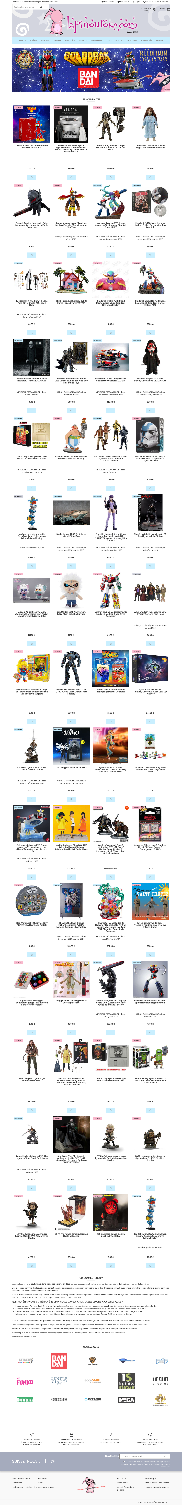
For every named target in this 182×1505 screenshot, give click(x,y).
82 (71, 713)
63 (31, 324)
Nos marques (91, 1346)
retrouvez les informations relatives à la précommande (150, 1439)
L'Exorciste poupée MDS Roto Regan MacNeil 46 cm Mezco (150, 147)
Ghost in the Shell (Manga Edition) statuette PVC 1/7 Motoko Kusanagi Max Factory (71, 925)
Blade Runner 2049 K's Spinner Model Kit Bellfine (71, 535)
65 (110, 557)
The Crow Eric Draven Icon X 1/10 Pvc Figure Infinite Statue (150, 535)
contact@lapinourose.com (59, 1332)
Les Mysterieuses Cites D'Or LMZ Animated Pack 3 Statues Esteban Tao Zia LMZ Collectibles (71, 847)
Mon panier (123, 1483)
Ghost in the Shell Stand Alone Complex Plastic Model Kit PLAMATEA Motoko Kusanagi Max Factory (111, 537)
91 (32, 402)
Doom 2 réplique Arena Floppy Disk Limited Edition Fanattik (111, 1080)
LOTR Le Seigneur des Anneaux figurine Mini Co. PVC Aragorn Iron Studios (31, 1236)
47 (110, 1179)
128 (150, 1257)
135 (31, 635)
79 (150, 479)
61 (32, 246)
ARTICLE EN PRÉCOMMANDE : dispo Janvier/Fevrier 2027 (31, 315)
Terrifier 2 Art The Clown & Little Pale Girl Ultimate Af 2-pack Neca (32, 303)
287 (111, 1024)
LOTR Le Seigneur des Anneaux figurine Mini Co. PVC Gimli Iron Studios (150, 1158)
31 (111, 324)
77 (150, 1024)
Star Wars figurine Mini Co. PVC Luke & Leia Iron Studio (32, 769)
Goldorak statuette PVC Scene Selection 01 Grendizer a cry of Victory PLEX (150, 303)
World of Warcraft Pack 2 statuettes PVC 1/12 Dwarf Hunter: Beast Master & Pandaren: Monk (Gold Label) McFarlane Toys (110, 849)
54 (71, 402)
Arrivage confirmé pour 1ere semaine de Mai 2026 (150, 626)
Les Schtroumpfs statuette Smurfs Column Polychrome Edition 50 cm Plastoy (32, 536)
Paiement (17, 1483)
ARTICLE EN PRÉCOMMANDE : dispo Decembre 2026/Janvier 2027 (150, 238)
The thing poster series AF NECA (71, 768)
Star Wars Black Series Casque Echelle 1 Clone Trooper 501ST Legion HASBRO (150, 459)
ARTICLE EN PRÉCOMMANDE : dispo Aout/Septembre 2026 (31, 471)
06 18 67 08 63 (95, 1332)
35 (114, 868)
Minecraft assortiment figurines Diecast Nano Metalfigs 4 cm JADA (150, 770)
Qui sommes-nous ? (91, 1278)
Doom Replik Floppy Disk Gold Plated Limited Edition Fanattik (32, 458)
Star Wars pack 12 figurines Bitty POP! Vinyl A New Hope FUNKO (32, 924)
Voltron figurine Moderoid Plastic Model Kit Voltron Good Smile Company (111, 614)
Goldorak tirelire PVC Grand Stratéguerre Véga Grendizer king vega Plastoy (110, 303)
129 (31, 557)
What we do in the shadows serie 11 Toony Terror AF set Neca (150, 613)
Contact (122, 1478)
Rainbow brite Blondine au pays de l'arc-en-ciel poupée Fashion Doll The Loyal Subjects (32, 692)
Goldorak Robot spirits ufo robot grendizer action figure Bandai (150, 1002)
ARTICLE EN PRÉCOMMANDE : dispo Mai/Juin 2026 (31, 860)
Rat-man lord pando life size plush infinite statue (111, 1235)
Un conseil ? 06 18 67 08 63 (110, 1438)
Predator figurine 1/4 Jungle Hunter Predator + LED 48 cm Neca (110, 148)
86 (71, 246)
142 (111, 168)
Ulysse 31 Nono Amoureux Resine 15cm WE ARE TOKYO (32, 147)
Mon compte (107, 2)
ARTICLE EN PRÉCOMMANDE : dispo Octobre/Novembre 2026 (110, 549)
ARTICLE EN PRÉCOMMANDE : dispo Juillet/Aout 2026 (71, 393)
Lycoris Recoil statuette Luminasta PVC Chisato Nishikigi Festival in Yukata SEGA (110, 770)
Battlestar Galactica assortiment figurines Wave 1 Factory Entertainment (110, 459)
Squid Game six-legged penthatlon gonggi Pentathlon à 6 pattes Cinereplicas (32, 1003)
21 (71, 635)
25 (110, 713)
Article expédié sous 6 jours (32, 547)
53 (110, 246)
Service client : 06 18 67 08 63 (155, 2)
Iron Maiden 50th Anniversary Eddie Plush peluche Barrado (71, 613)
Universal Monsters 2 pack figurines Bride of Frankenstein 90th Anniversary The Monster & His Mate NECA (71, 149)
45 (71, 557)
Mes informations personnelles (125, 1488)
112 (31, 168)
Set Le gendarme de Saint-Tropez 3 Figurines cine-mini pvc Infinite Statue (150, 925)
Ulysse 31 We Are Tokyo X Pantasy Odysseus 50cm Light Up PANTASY (150, 692)
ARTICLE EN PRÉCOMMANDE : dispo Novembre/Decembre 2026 (110, 393)
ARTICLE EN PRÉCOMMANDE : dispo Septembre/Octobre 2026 (110, 238)
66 (71, 168)
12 (32, 1024)
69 (110, 635)
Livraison (43, 1478)
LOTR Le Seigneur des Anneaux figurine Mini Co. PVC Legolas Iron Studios (111, 1158)
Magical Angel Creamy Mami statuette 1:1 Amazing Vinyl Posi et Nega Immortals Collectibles (31, 614)
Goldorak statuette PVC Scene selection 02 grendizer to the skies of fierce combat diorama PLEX (31, 848)
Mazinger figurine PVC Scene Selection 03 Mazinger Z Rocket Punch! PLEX (110, 225)
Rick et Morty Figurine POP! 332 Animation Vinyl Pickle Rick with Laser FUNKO (150, 1081)
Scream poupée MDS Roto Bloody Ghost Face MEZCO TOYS (150, 380)
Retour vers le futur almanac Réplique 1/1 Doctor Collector (110, 691)
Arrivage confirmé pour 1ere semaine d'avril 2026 (71, 238)
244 (150, 713)
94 (150, 168)
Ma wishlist (123, 2)
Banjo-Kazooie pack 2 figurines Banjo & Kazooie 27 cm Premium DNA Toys (71, 225)
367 (111, 946)
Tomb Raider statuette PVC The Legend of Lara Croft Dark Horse (32, 1157)
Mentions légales (46, 1487)
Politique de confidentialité (25, 1487)
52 (31, 790)
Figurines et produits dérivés (157, 1487)
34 (71, 479)
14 (150, 1101)
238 (71, 946)
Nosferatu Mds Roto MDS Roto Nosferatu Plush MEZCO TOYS (32, 380)
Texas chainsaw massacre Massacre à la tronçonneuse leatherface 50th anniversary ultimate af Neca (71, 1082)
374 (71, 868)
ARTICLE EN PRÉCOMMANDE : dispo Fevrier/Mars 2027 (31, 393)
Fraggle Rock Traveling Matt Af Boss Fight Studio (71, 1002)
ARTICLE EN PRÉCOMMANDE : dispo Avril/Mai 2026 (150, 1015)
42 (71, 1024)
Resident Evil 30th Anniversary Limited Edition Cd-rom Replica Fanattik (150, 225)
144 (111, 479)
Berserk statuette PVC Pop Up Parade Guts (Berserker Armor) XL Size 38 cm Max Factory (111, 1003)
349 (32, 1101)
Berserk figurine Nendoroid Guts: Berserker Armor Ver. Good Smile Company (31, 225)
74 (71, 1179)
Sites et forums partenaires (157, 1483)
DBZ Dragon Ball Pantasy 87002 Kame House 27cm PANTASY (71, 302)
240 (111, 402)
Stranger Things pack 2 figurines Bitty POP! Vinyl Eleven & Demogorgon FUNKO (150, 847)
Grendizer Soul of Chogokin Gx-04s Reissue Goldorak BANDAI (110, 380)
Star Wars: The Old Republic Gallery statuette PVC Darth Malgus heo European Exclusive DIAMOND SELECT (71, 1159)
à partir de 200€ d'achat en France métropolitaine (31, 1439)
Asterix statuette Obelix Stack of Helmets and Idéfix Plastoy (71, 458)
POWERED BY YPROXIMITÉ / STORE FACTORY (152, 1502)
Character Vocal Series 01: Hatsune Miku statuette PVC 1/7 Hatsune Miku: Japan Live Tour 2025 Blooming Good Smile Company (110, 927)
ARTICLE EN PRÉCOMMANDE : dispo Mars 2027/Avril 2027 (110, 937)
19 (32, 479)
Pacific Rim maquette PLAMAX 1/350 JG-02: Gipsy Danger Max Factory (71, 692)
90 (150, 402)
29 (150, 246)
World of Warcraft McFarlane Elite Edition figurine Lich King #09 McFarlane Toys (71, 381)
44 (71, 790)
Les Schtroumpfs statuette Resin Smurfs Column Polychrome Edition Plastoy (150, 1236)
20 (110, 1101)
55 (150, 324)
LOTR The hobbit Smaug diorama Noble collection (71, 1235)
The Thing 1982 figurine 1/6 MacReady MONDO (32, 1080)
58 (150, 557)
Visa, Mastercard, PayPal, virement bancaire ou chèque (71, 1439)
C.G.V (41, 1483)
